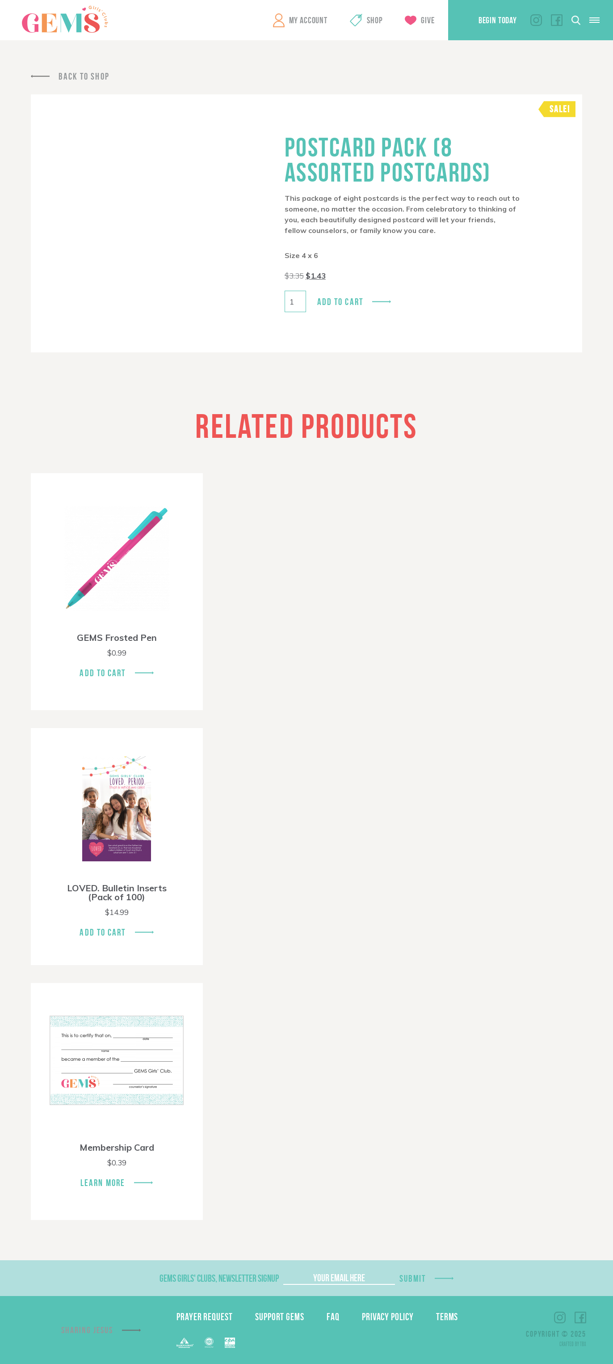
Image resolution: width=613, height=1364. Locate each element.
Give (427, 20)
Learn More (102, 1182)
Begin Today (498, 20)
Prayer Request (204, 1316)
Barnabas (184, 1343)
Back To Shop (84, 76)
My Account (308, 20)
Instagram (536, 20)
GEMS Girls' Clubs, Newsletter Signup (219, 1278)
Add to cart (340, 301)
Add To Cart (103, 673)
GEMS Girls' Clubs (64, 19)
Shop (374, 20)
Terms (447, 1316)
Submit (412, 1278)
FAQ (333, 1316)
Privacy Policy (388, 1316)
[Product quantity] (295, 301)
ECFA (209, 1342)
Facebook (557, 20)
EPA (230, 1343)
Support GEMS (279, 1316)
